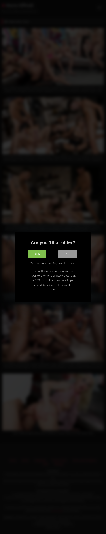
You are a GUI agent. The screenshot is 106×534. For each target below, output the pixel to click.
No (67, 254)
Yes (37, 254)
